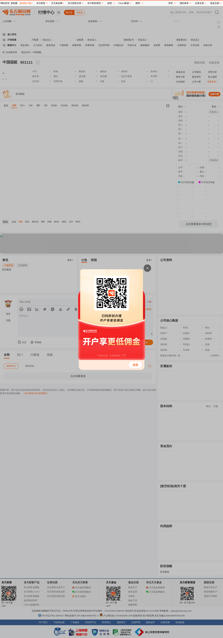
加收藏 (14, 3)
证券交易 (199, 3)
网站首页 (5, 3)
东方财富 (40, 3)
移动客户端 (25, 3)
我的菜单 (184, 3)
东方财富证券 (74, 3)
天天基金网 (56, 3)
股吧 (137, 3)
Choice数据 (123, 3)
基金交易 (214, 3)
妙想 (109, 3)
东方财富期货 (94, 3)
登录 (170, 3)
